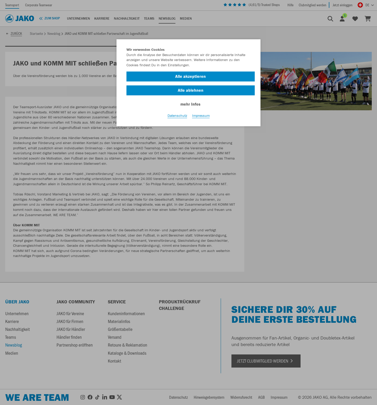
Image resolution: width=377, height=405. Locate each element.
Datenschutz (177, 115)
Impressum (201, 115)
